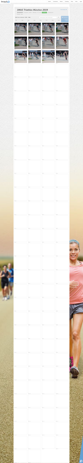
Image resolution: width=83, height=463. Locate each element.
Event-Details (63, 9)
